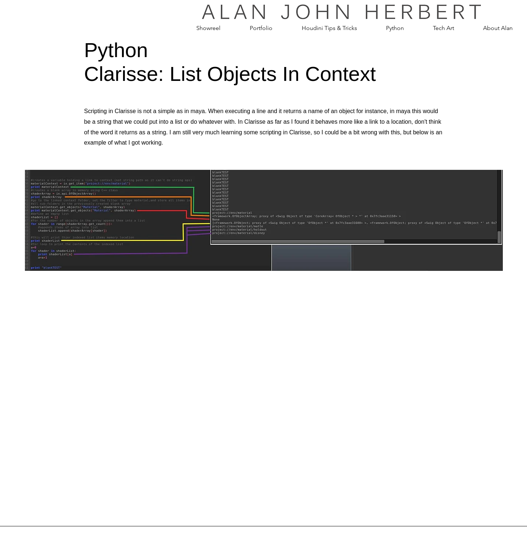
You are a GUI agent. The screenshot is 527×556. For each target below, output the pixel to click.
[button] (261, 28)
